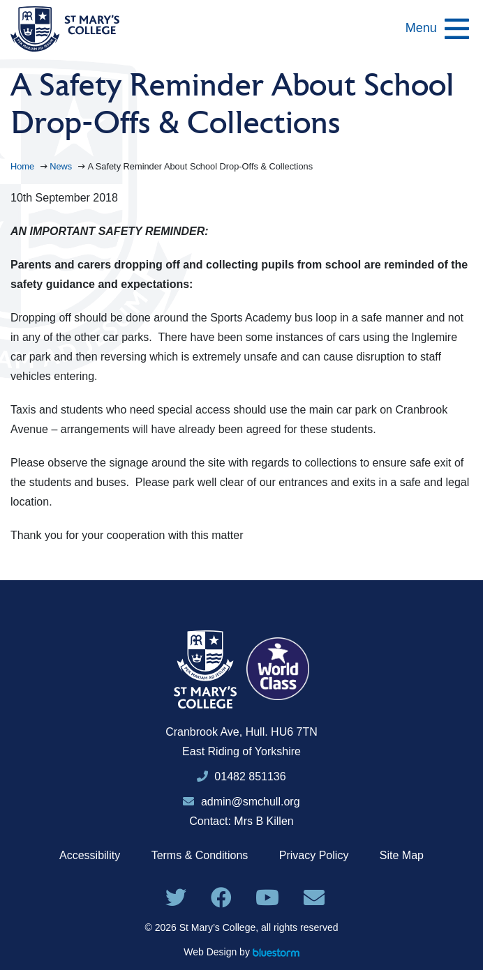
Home (23, 166)
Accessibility (89, 855)
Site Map (402, 855)
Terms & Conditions (199, 855)
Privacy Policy (314, 855)
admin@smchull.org (241, 802)
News (62, 166)
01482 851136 (249, 776)
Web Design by (241, 951)
